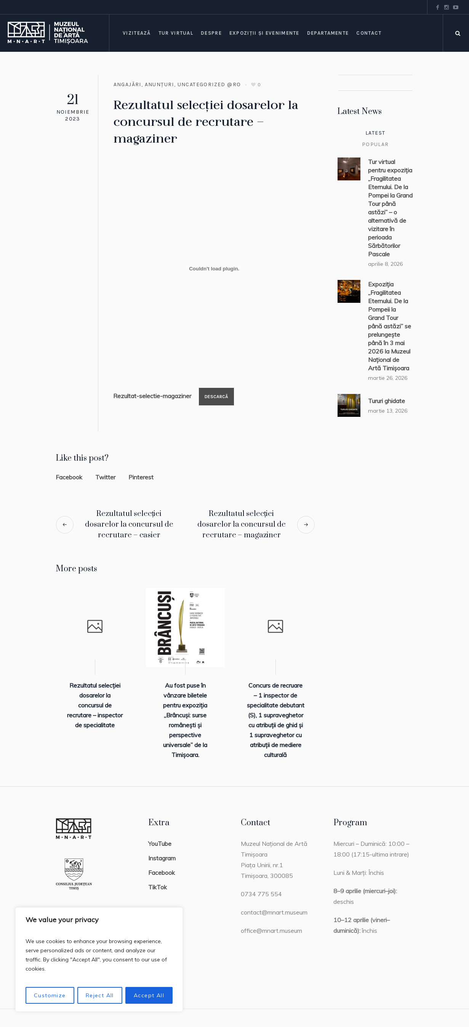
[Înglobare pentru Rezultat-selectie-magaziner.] (214, 268)
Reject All (100, 995)
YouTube (159, 843)
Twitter (105, 477)
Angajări (127, 84)
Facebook (69, 477)
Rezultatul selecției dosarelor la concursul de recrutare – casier (129, 524)
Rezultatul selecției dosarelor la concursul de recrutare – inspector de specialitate (95, 705)
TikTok (157, 887)
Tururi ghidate (386, 401)
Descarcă (216, 396)
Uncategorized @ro (209, 84)
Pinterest (141, 477)
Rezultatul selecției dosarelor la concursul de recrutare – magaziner (241, 524)
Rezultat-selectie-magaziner (152, 396)
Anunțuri (159, 84)
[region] (99, 959)
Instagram (162, 858)
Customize (50, 995)
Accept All (149, 995)
